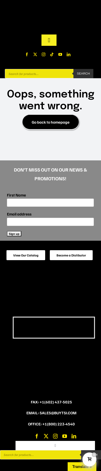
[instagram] (43, 54)
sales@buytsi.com (58, 412)
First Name (16, 195)
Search (83, 73)
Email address (19, 214)
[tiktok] (52, 54)
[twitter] (35, 54)
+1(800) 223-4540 (58, 423)
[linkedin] (68, 54)
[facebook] (27, 54)
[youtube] (60, 54)
